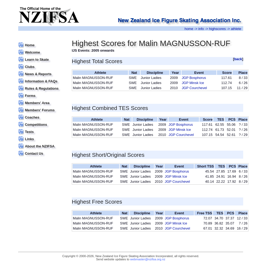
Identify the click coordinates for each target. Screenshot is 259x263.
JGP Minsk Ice (193, 83)
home (189, 29)
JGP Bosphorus (194, 78)
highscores (217, 29)
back (238, 59)
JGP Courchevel (194, 88)
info (201, 29)
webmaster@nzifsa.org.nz (147, 259)
